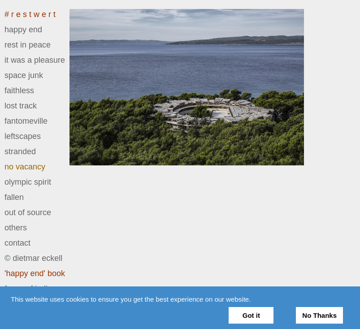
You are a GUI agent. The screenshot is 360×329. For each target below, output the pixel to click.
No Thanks (319, 315)
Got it (251, 315)
